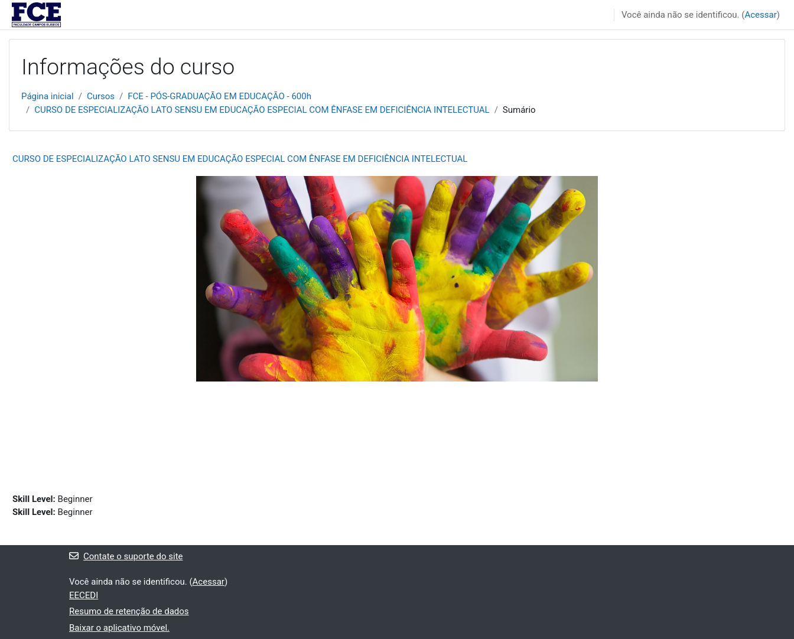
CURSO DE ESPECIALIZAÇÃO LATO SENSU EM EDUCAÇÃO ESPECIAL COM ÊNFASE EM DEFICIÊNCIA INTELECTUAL (261, 110)
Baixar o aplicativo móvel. (119, 627)
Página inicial (47, 96)
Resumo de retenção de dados (129, 611)
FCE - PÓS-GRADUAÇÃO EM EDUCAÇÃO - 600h (219, 96)
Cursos (101, 96)
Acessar (760, 14)
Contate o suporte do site (126, 556)
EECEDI (83, 595)
